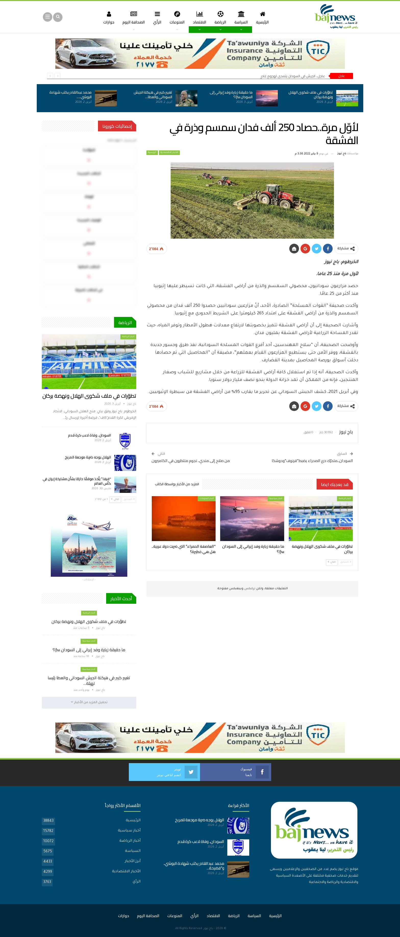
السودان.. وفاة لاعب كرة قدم (89, 435)
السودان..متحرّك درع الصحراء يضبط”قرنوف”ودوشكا (312, 460)
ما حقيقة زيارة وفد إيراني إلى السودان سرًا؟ (231, 94)
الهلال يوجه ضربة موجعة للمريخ (88, 457)
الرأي (156, 17)
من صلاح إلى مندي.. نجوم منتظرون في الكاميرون (191, 460)
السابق (345, 562)
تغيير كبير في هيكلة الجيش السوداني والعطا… (153, 94)
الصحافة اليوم (131, 17)
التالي (332, 562)
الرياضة (221, 17)
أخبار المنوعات (206, 498)
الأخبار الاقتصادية (169, 152)
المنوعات (176, 17)
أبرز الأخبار (133, 861)
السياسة (243, 17)
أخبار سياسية (275, 498)
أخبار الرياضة (345, 498)
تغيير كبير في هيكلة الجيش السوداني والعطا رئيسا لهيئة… (89, 680)
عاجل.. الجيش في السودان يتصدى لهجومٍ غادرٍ (293, 76)
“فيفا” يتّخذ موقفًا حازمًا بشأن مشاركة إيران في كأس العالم (77, 481)
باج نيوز (208, 928)
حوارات (106, 17)
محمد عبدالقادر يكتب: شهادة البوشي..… (70, 94)
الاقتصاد (200, 17)
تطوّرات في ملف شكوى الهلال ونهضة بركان (311, 94)
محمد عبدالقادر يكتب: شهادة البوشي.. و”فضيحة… (194, 865)
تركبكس (249, 589)
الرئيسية (265, 17)
